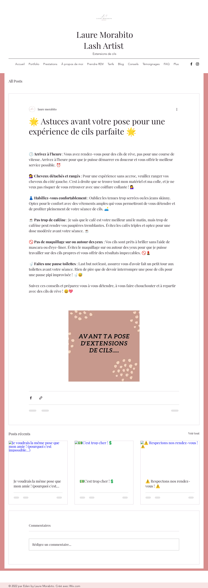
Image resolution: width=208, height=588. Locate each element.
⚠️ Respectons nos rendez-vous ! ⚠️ (167, 483)
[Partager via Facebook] (31, 398)
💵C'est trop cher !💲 (97, 481)
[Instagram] (197, 64)
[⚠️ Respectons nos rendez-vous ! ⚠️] (170, 457)
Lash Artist (105, 45)
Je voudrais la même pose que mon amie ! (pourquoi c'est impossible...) (37, 483)
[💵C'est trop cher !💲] (104, 457)
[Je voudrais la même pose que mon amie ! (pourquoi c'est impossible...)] (38, 457)
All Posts (15, 81)
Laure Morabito (104, 34)
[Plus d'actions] (176, 109)
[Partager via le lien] (41, 398)
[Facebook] (191, 64)
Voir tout (193, 433)
